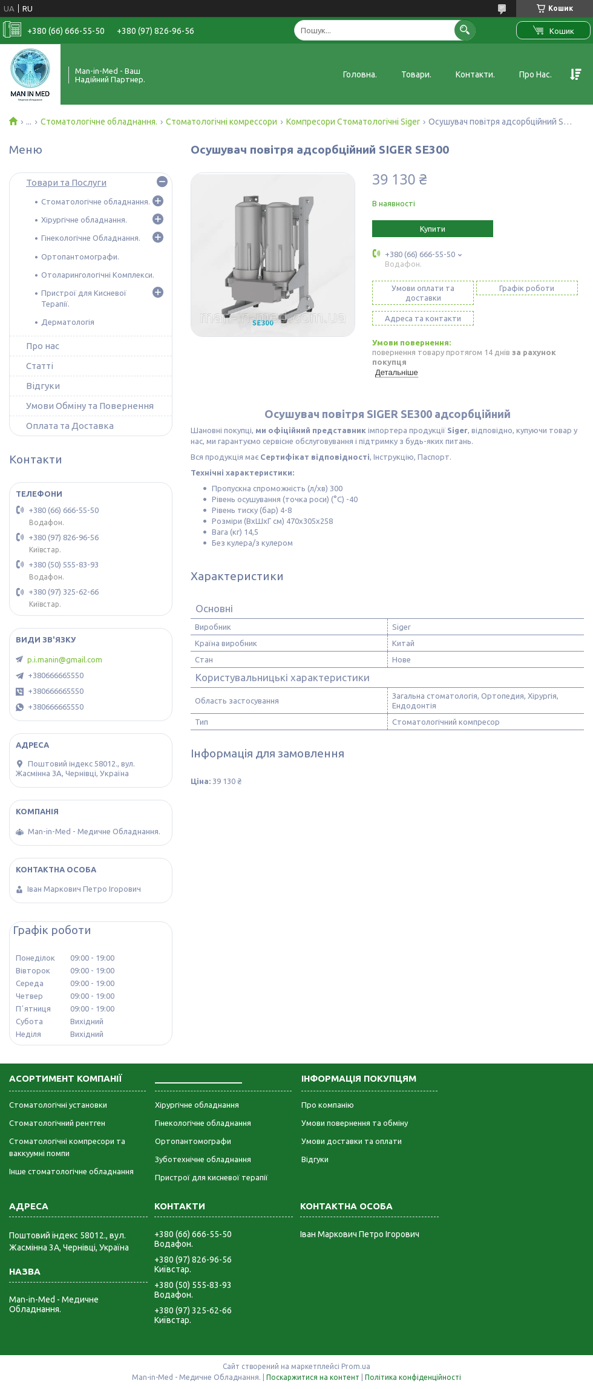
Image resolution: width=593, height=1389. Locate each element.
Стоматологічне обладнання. (99, 121)
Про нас (42, 346)
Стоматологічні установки (58, 1104)
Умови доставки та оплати (351, 1141)
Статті (39, 366)
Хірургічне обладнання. (84, 219)
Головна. (360, 74)
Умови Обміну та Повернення (90, 405)
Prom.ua (355, 1366)
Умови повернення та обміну (354, 1123)
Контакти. (475, 74)
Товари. (416, 74)
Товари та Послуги (66, 182)
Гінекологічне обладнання (203, 1123)
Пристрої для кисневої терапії (211, 1177)
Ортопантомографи (193, 1141)
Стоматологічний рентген (57, 1123)
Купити (432, 228)
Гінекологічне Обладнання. (90, 238)
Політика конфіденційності (413, 1377)
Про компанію (327, 1104)
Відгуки (43, 386)
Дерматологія (67, 322)
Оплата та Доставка (70, 425)
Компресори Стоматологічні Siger (353, 121)
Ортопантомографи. (80, 256)
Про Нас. (535, 74)
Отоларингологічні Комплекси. (97, 274)
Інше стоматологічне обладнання (71, 1171)
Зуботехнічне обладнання (203, 1159)
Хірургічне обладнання (197, 1104)
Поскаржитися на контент (312, 1377)
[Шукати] (465, 30)
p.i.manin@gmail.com (64, 659)
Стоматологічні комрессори (221, 121)
